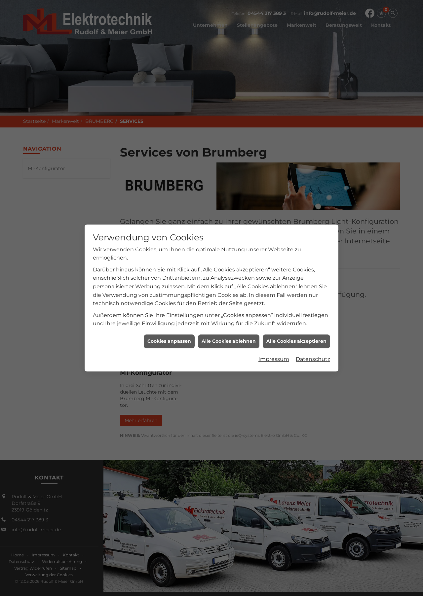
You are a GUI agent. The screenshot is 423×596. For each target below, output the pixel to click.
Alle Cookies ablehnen (229, 306)
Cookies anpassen (169, 306)
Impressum (273, 323)
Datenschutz (313, 323)
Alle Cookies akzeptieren (296, 306)
